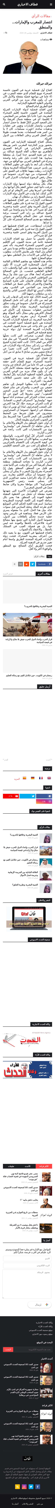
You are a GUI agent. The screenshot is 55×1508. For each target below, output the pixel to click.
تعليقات (11, 1166)
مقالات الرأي (41, 16)
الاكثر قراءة (43, 1166)
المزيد (17, 779)
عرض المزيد (8, 574)
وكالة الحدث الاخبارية (44, 1322)
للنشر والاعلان (27, 1504)
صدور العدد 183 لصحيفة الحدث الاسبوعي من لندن (20, 1189)
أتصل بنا (15, 1504)
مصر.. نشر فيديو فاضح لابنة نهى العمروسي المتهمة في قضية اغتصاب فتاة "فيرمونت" (20, 1176)
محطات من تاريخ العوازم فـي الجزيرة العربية (22, 1213)
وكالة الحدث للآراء (45, 1326)
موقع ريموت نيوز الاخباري (42, 1334)
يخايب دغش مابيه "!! (29, 1200)
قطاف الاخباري (27, 4)
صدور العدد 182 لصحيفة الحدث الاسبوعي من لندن (21, 1378)
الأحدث (27, 1166)
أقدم (6, 760)
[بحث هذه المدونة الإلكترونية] (32, 1349)
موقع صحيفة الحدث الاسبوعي (41, 1330)
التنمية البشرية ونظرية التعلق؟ (25, 885)
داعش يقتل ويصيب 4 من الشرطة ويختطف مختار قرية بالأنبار (24, 1226)
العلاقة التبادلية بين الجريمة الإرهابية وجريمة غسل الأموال (23, 873)
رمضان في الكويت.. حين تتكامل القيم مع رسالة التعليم (29, 675)
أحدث (48, 760)
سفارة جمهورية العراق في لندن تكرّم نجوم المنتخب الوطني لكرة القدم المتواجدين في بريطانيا (22, 1392)
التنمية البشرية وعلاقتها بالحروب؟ (38, 606)
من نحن (40, 1504)
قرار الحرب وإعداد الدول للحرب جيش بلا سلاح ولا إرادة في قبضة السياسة (29, 640)
